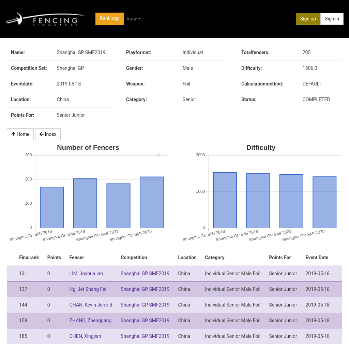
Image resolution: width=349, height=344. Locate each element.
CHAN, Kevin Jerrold (91, 305)
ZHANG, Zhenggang (91, 320)
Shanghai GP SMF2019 (145, 273)
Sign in (332, 18)
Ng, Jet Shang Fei (88, 289)
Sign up (308, 18)
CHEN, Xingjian (85, 336)
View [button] (131, 18)
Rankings (109, 18)
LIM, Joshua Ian (86, 273)
